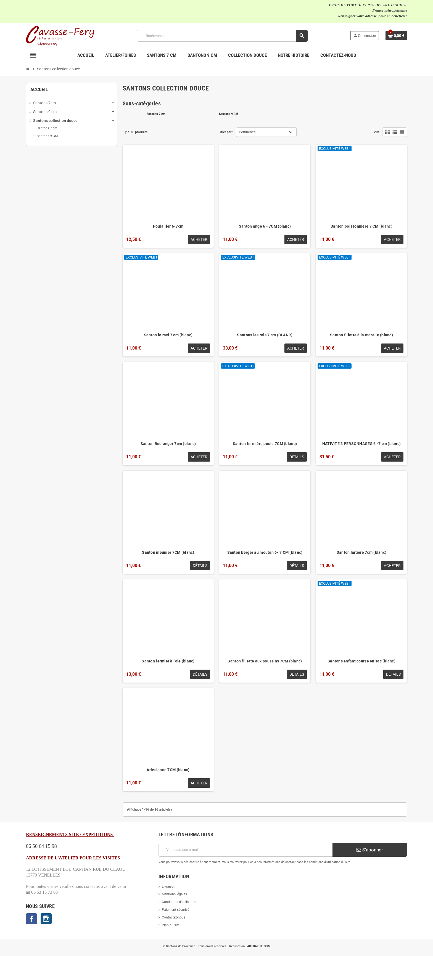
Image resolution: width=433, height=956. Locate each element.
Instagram (46, 918)
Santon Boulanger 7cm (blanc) (168, 443)
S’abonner (370, 850)
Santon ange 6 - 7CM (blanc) (265, 226)
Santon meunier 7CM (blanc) (168, 552)
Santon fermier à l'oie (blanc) (168, 661)
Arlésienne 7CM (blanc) (168, 770)
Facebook (31, 918)
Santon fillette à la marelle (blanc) (361, 335)
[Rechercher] (222, 36)
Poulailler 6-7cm (168, 226)
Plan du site (170, 925)
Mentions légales (174, 894)
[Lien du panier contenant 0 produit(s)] (396, 35)
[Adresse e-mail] (245, 850)
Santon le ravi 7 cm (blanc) (168, 335)
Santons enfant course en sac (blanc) (361, 661)
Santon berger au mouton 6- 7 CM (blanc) (265, 552)
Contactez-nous (173, 917)
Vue (376, 132)
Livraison (168, 886)
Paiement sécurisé (175, 910)
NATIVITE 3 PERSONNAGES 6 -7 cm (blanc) (361, 443)
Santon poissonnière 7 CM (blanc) (361, 226)
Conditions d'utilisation (179, 902)
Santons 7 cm (156, 114)
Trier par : (226, 132)
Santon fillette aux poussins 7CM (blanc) (265, 661)
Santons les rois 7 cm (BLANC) (264, 335)
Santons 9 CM (228, 114)
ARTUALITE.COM (259, 946)
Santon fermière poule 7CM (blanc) (265, 443)
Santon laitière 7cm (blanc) (362, 552)
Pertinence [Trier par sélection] (247, 132)
